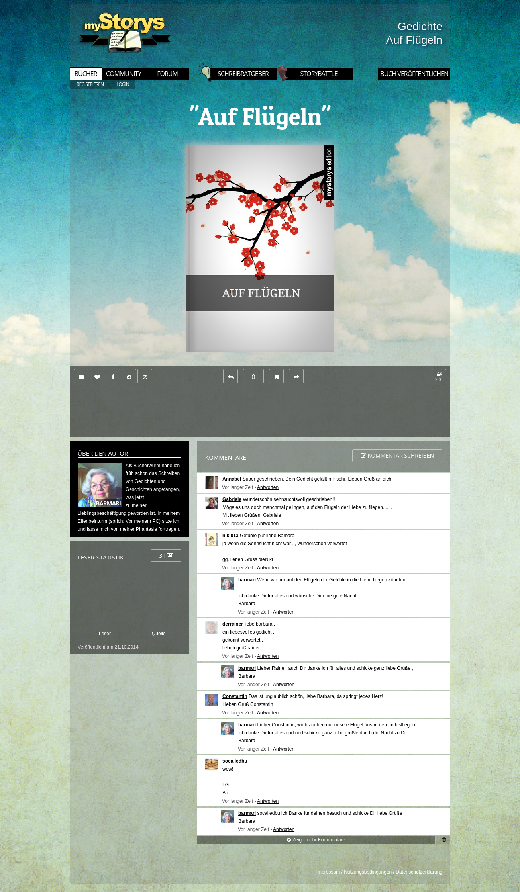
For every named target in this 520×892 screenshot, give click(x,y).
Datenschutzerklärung (419, 872)
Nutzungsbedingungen (368, 872)
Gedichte (420, 26)
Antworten (268, 487)
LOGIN (122, 84)
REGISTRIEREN (90, 84)
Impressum (328, 872)
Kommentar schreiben (397, 455)
